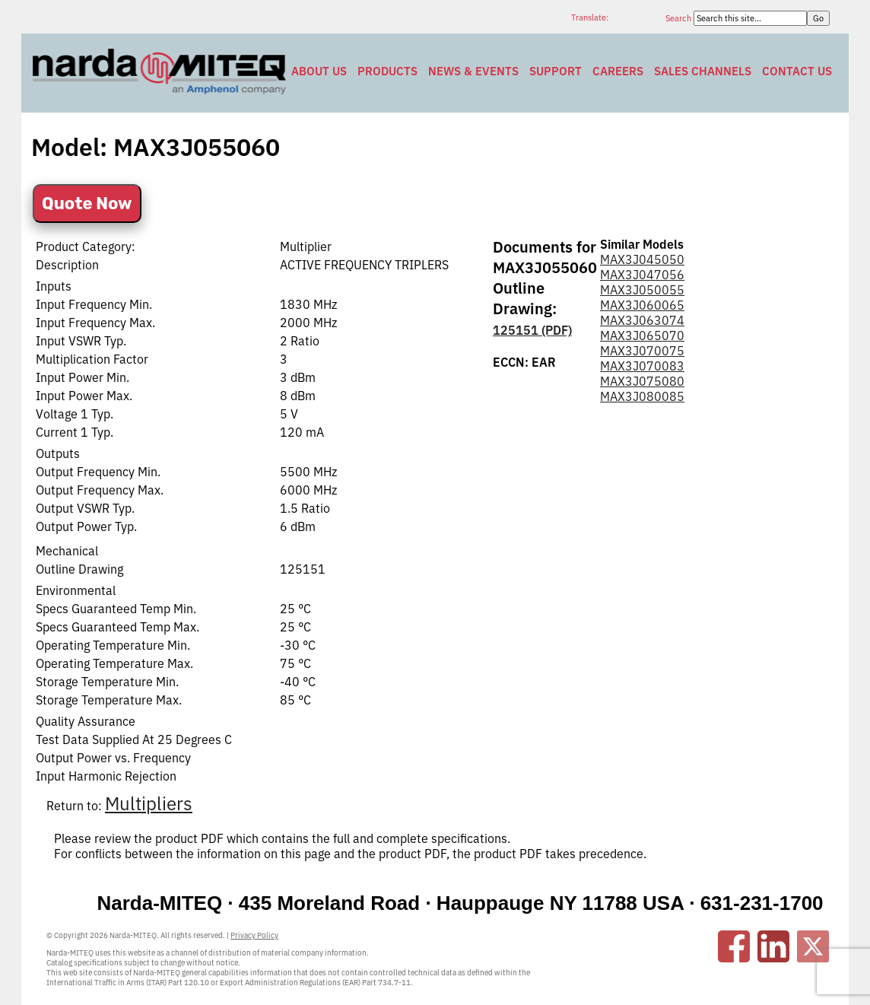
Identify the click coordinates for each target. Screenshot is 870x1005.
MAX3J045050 (642, 259)
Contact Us (797, 71)
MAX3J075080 (642, 381)
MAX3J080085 (642, 396)
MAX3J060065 (642, 305)
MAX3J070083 (642, 366)
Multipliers (148, 803)
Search (679, 18)
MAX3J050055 (642, 289)
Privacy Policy (254, 935)
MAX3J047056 (642, 274)
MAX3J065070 (642, 335)
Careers (617, 71)
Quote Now (87, 203)
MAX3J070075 (642, 350)
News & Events (473, 71)
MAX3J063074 (642, 320)
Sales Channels (702, 71)
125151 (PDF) (532, 330)
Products (387, 71)
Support (555, 71)
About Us (319, 71)
